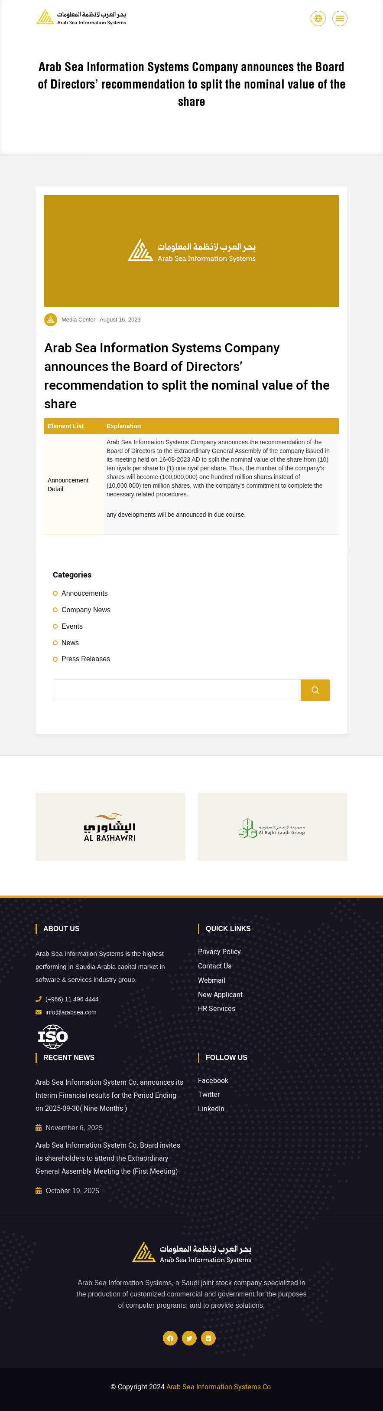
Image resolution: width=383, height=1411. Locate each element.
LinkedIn (211, 1109)
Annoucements (85, 593)
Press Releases (86, 659)
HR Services (216, 1009)
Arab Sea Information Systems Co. (219, 1387)
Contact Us (214, 966)
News (70, 642)
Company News (86, 610)
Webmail (211, 981)
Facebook (213, 1081)
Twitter (209, 1095)
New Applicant (220, 995)
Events (72, 626)
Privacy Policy (219, 952)
